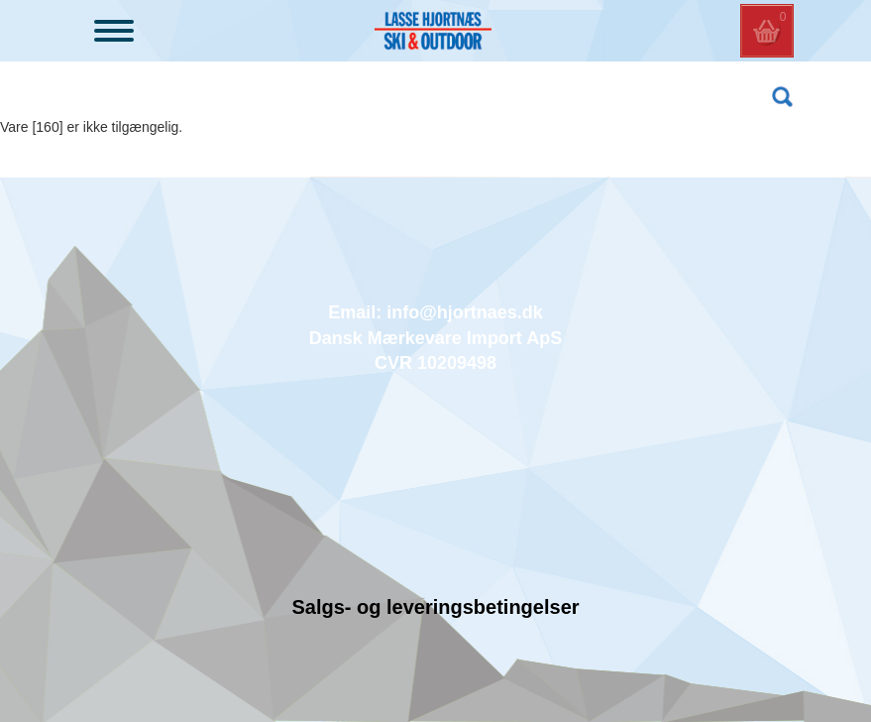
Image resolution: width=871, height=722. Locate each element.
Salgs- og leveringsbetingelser (435, 607)
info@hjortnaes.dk (464, 312)
